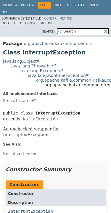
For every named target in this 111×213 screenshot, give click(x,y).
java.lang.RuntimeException (57, 75)
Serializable (18, 100)
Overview (9, 5)
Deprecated (75, 5)
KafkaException (40, 119)
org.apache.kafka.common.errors (58, 43)
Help (5, 12)
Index (93, 5)
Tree (58, 5)
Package (28, 5)
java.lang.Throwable (32, 66)
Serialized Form (19, 153)
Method (66, 18)
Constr (50, 18)
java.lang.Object (20, 61)
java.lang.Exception (40, 70)
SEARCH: (48, 31)
